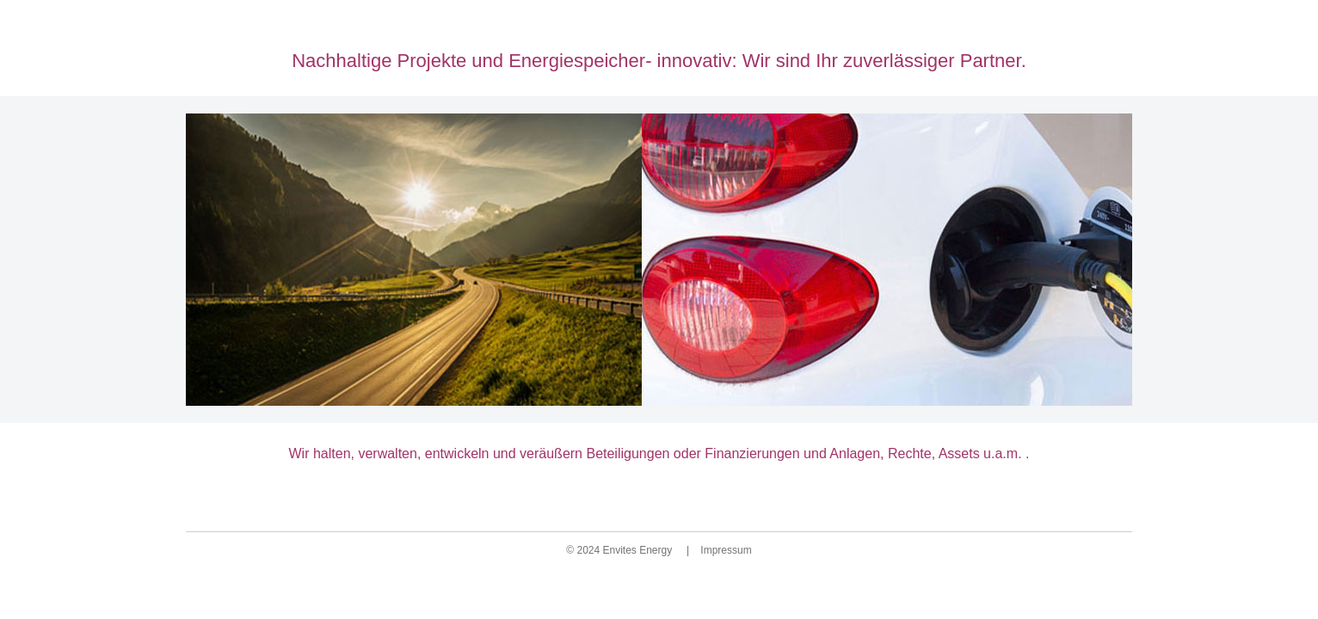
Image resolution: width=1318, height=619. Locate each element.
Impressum (725, 550)
